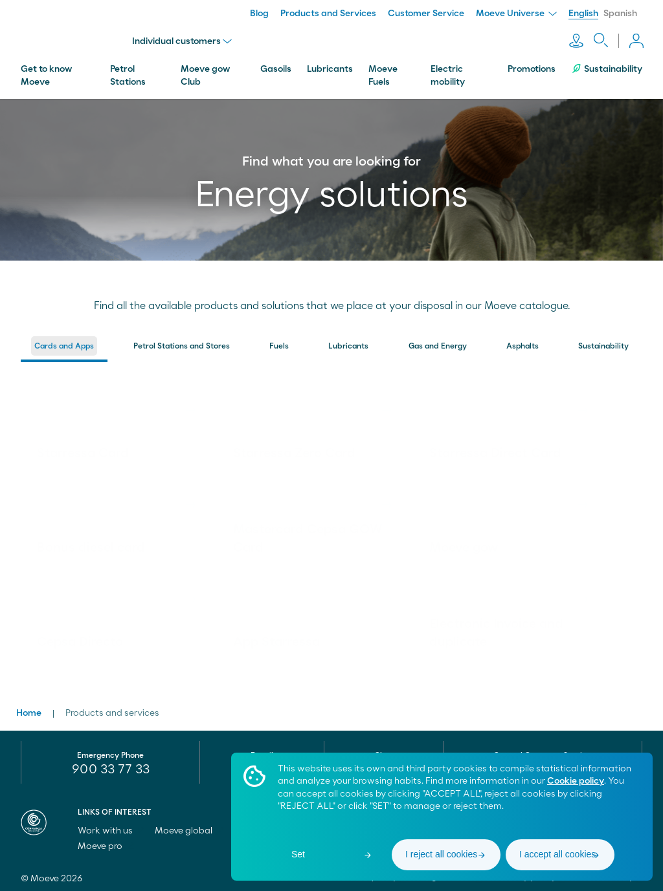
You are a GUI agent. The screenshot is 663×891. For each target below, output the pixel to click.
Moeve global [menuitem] (189, 828)
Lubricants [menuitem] (330, 66)
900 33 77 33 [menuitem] (111, 766)
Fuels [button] (279, 343)
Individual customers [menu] (183, 40)
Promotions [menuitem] (532, 66)
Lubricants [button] (348, 343)
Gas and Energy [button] (438, 343)
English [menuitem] (583, 13)
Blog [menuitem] (259, 13)
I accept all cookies (557, 854)
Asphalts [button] (522, 343)
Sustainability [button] (603, 343)
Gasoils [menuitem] (275, 66)
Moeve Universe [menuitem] (516, 13)
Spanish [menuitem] (620, 13)
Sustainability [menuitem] (606, 66)
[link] (114, 420)
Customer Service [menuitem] (426, 13)
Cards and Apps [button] (64, 343)
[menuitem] (64, 347)
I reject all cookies (441, 854)
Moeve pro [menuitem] (106, 843)
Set (298, 854)
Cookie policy (575, 781)
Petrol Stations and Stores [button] (181, 343)
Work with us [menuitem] (111, 828)
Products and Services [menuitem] (328, 13)
